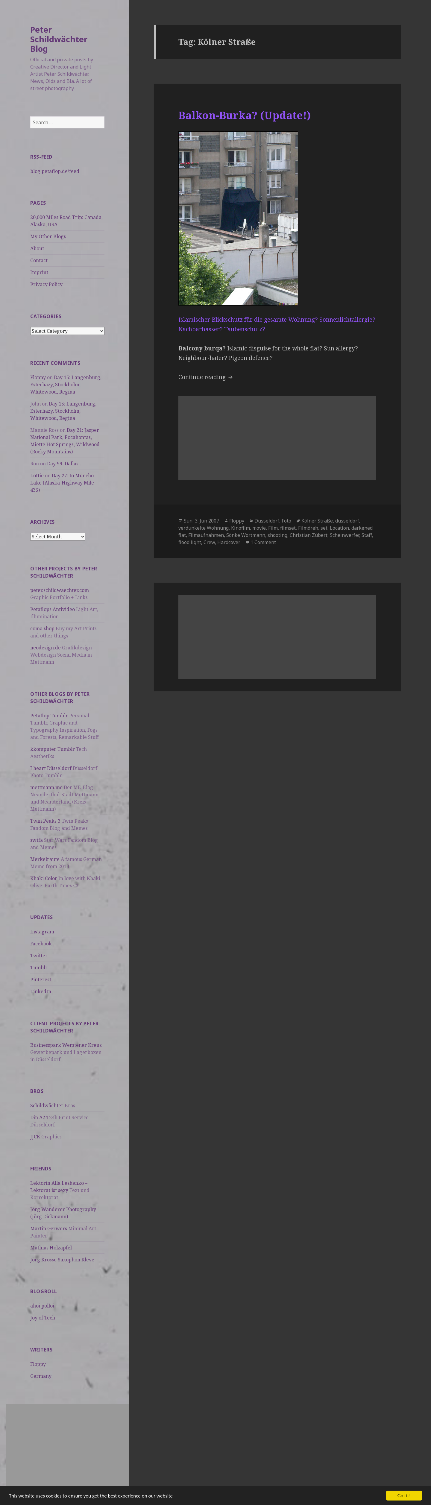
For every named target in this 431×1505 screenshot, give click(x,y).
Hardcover (228, 542)
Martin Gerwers (48, 1228)
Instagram (42, 931)
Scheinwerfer (344, 535)
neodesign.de (45, 647)
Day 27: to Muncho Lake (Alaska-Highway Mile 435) (62, 482)
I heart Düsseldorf (51, 768)
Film (273, 528)
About (37, 248)
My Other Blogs (48, 236)
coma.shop (42, 628)
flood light (189, 542)
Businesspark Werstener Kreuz (66, 1045)
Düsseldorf (266, 520)
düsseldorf (347, 520)
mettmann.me (46, 787)
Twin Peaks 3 (45, 821)
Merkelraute (45, 859)
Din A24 (39, 1117)
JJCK (35, 1136)
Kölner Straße (317, 520)
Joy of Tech (42, 1317)
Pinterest (40, 979)
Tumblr (39, 967)
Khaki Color (43, 878)
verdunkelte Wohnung (203, 528)
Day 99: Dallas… (65, 463)
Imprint (39, 272)
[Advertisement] (67, 1446)
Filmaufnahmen (206, 535)
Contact (39, 260)
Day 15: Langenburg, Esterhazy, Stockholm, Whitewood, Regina (65, 384)
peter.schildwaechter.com (59, 590)
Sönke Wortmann (245, 535)
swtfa (36, 840)
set (324, 528)
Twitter (39, 955)
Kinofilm (240, 528)
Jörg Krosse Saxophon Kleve (62, 1259)
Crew (209, 542)
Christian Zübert (308, 535)
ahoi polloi (42, 1305)
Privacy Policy (46, 284)
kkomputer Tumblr (52, 749)
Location (339, 528)
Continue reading (206, 377)
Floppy (38, 377)
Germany (40, 1376)
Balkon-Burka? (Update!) (244, 115)
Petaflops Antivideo (52, 609)
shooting (277, 535)
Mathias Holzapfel (51, 1247)
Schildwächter (46, 1105)
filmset (288, 528)
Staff (367, 535)
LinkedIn (40, 991)
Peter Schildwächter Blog (58, 39)
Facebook (41, 943)
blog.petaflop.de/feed (54, 171)
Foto (286, 520)
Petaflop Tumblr (49, 715)
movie (259, 528)
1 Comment (263, 542)
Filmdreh (308, 528)
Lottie (37, 475)
